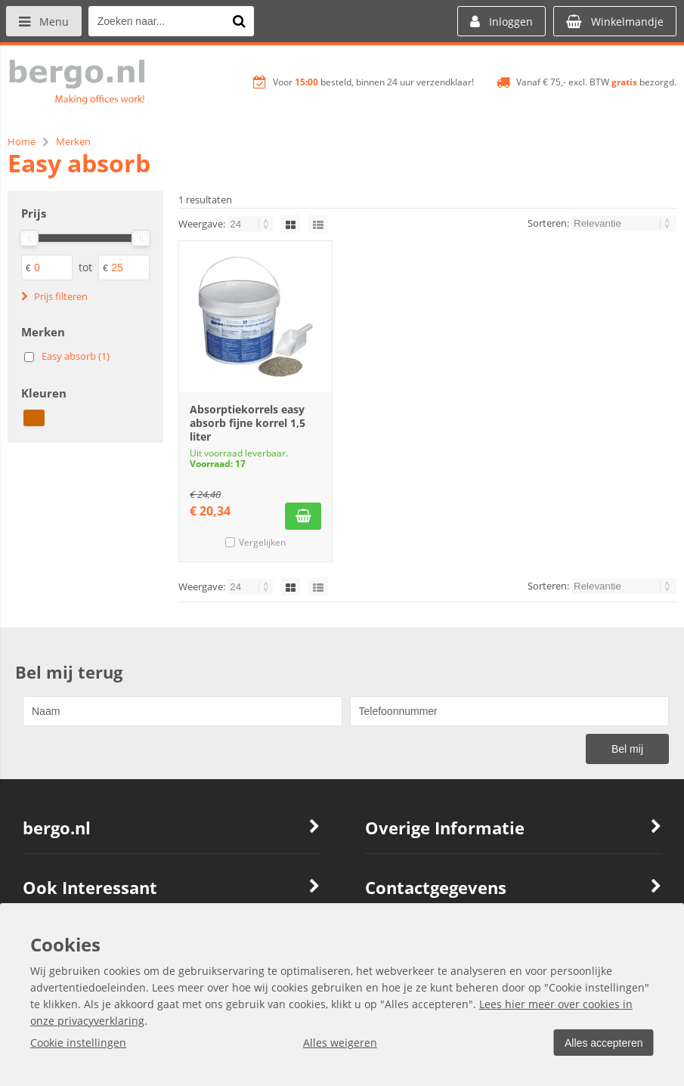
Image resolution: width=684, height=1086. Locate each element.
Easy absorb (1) (76, 356)
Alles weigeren (338, 1042)
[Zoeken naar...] (241, 21)
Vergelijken (262, 542)
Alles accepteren (601, 1043)
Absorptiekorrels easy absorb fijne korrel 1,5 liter (247, 423)
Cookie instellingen (78, 1042)
